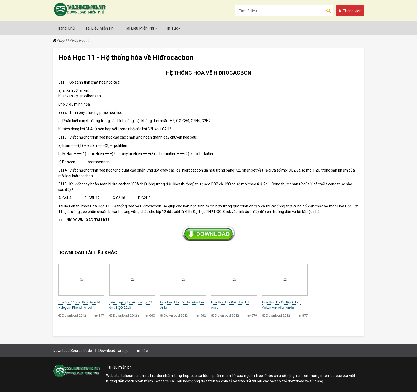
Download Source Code (72, 350)
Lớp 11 (64, 41)
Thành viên (350, 11)
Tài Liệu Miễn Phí (99, 28)
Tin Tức (172, 28)
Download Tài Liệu (113, 350)
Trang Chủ (66, 28)
